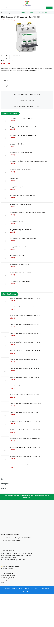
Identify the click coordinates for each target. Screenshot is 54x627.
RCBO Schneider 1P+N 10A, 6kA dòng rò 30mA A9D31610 (25, 465)
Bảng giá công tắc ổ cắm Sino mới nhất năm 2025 (23, 135)
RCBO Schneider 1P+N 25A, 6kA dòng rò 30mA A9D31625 (25, 438)
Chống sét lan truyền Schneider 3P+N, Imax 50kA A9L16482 (25, 386)
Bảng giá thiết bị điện (9, 113)
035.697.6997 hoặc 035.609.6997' (16, 560)
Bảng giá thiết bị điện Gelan (17, 255)
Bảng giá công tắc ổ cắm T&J (17, 144)
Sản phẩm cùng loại (9, 294)
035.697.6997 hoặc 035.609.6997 (12, 540)
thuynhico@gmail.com (10, 557)
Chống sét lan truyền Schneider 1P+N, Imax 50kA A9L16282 (25, 403)
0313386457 (7, 562)
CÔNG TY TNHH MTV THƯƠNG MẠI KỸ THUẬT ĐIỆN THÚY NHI (17, 553)
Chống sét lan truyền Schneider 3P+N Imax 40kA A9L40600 (25, 307)
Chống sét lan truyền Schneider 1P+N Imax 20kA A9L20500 (25, 342)
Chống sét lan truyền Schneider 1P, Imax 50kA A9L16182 (24, 412)
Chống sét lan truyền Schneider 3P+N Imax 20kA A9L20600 (25, 315)
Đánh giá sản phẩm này (9, 19)
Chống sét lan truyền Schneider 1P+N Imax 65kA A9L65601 (25, 324)
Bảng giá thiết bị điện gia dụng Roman (20, 264)
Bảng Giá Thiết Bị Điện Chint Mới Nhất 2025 (21, 230)
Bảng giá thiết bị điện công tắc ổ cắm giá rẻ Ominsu (23, 238)
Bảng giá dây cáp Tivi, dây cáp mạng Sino (20, 169)
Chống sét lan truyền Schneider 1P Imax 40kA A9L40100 (24, 368)
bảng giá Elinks (14, 178)
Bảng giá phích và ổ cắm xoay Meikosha (20, 204)
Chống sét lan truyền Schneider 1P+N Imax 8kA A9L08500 (25, 351)
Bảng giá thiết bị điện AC (16, 221)
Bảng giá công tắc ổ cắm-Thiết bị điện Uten (21, 152)
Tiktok (2, 582)
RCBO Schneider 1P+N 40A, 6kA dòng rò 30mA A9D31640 (25, 421)
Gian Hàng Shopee (6, 580)
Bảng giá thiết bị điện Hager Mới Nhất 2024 (21, 272)
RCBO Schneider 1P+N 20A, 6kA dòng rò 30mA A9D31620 (25, 447)
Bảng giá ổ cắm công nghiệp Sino (18, 187)
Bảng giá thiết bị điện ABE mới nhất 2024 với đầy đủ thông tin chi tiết (27, 212)
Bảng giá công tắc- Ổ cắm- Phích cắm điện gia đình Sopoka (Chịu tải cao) (28, 161)
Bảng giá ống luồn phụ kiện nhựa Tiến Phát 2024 (22, 195)
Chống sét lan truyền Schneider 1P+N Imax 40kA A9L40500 (25, 333)
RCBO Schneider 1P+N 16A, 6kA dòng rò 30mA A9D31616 (25, 456)
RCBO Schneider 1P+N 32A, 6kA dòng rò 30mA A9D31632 (25, 430)
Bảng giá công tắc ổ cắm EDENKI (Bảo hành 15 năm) (23, 127)
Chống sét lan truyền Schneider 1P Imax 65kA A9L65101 (24, 359)
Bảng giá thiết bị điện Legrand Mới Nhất (20, 281)
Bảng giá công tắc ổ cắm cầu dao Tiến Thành (21, 118)
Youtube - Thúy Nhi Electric (8, 577)
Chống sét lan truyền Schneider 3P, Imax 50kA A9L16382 (24, 394)
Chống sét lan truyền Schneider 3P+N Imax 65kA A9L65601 (25, 298)
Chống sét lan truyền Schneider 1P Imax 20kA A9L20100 (24, 377)
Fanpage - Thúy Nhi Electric (8, 575)
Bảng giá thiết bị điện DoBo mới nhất (19, 247)
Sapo (30, 591)
